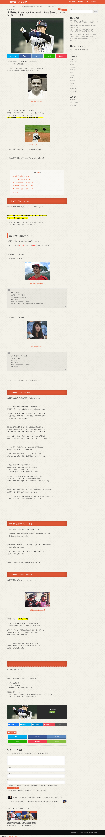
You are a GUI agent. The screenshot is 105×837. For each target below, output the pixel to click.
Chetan (9, 836)
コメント (10, 754)
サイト (9, 779)
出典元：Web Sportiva (36, 283)
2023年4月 (73, 78)
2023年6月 (73, 72)
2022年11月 (73, 91)
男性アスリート (12, 732)
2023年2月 (73, 83)
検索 (71, 9)
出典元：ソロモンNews (36, 610)
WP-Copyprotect (16, 836)
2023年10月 (73, 62)
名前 (9, 767)
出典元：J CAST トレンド (36, 144)
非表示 (38, 172)
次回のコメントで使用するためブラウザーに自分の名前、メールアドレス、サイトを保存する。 (33, 785)
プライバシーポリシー (91, 1)
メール (9, 773)
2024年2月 (73, 59)
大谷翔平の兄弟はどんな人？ (23, 179)
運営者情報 (80, 1)
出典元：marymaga (36, 346)
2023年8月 (73, 67)
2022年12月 (73, 88)
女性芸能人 (73, 100)
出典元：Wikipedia (36, 101)
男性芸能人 (73, 105)
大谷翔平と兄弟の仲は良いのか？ (23, 189)
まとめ (15, 192)
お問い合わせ (72, 1)
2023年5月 (73, 75)
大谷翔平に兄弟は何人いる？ (22, 176)
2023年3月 (73, 80)
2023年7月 (73, 70)
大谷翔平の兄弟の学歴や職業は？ (23, 182)
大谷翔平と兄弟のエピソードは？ (23, 185)
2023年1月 (73, 86)
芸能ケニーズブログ (17, 1)
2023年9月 (73, 64)
